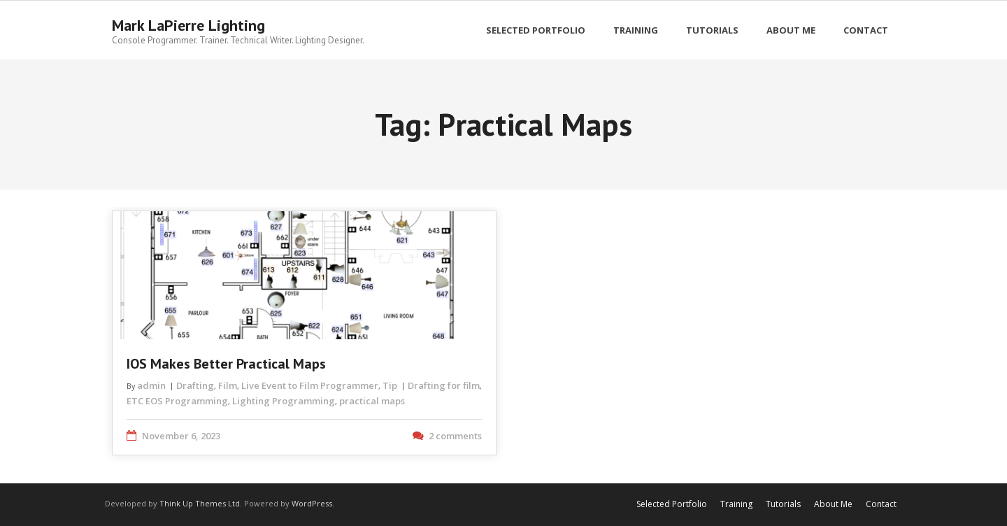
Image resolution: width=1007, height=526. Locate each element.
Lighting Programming (283, 401)
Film (227, 385)
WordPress (312, 503)
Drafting (195, 385)
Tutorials (783, 504)
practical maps (372, 401)
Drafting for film (444, 385)
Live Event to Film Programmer (309, 385)
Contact (881, 504)
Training (736, 504)
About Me (833, 504)
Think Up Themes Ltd (199, 503)
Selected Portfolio (671, 504)
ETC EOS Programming (177, 401)
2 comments (455, 435)
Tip (390, 385)
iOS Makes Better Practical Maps (226, 364)
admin (151, 385)
